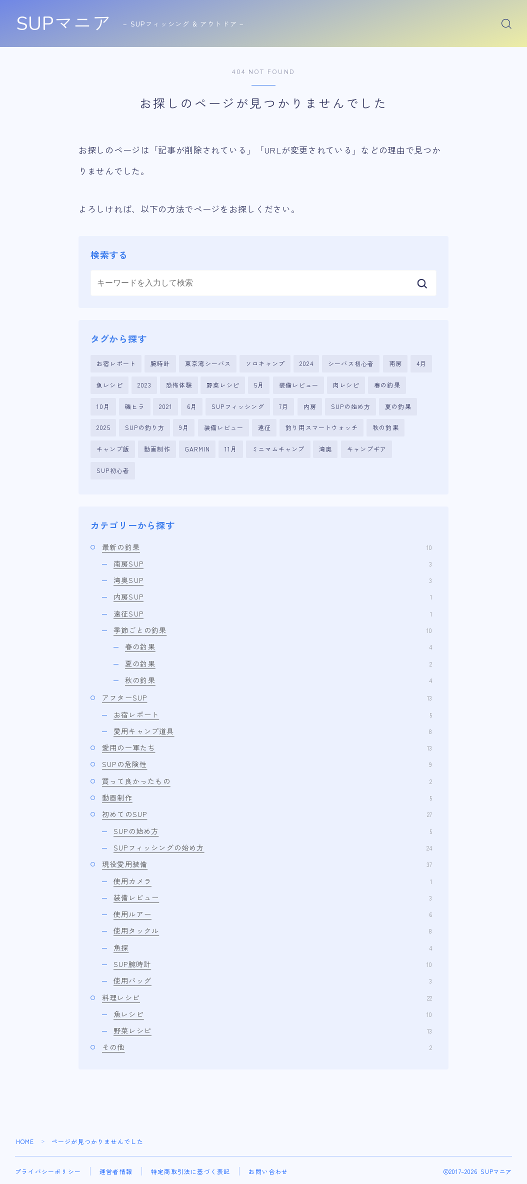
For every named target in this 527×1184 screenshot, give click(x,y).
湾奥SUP (273, 579)
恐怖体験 (179, 384)
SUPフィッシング (238, 406)
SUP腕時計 (273, 963)
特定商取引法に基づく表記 (190, 1170)
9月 (184, 427)
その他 (267, 1047)
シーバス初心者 (351, 363)
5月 (259, 384)
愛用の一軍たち (267, 747)
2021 (165, 406)
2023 (145, 384)
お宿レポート (116, 363)
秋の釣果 (385, 427)
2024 (307, 363)
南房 (395, 363)
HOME (25, 1140)
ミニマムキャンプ (278, 448)
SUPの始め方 (350, 406)
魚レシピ (109, 384)
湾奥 (325, 448)
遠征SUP (273, 613)
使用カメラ (273, 880)
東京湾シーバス (208, 363)
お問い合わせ (268, 1170)
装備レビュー (298, 384)
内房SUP (273, 596)
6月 (192, 406)
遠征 (264, 427)
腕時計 (160, 363)
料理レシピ (267, 997)
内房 (310, 406)
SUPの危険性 (267, 763)
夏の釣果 (398, 406)
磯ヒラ (135, 406)
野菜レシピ (223, 384)
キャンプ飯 (113, 448)
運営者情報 (116, 1170)
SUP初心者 (113, 469)
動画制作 (157, 448)
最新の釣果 (267, 546)
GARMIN (197, 448)
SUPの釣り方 (144, 427)
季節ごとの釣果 (273, 629)
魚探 (273, 947)
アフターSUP (267, 697)
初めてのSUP (267, 813)
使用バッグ (273, 979)
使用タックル (273, 930)
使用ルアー (273, 913)
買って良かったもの (267, 780)
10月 (103, 406)
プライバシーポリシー (48, 1170)
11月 (231, 448)
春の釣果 (387, 384)
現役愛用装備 (267, 863)
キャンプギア (366, 448)
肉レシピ (346, 384)
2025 (103, 427)
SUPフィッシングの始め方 (273, 847)
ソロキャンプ (265, 363)
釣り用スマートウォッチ (322, 427)
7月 (283, 406)
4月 (421, 363)
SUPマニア (67, 24)
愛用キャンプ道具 (273, 730)
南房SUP (273, 563)
